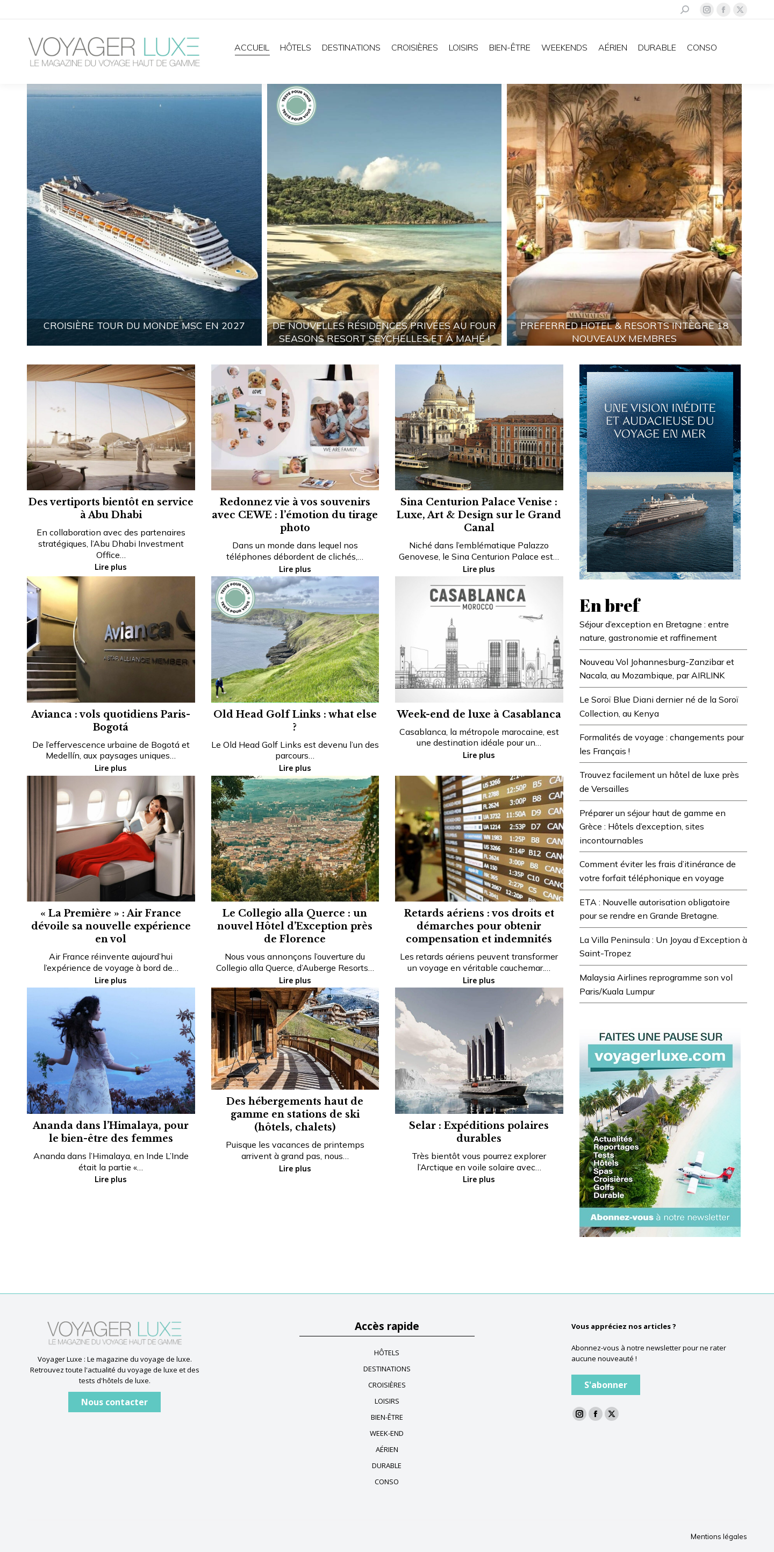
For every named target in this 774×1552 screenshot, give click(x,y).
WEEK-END (387, 1433)
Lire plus (111, 567)
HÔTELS (386, 1352)
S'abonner (605, 1385)
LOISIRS (387, 1401)
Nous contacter (114, 1402)
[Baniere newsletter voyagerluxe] (660, 1128)
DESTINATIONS (387, 1369)
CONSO (387, 1481)
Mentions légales (719, 1536)
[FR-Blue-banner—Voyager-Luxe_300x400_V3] (660, 471)
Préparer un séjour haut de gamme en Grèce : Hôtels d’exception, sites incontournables (652, 826)
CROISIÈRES (387, 1385)
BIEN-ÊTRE (387, 1417)
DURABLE (387, 1465)
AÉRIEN (387, 1449)
